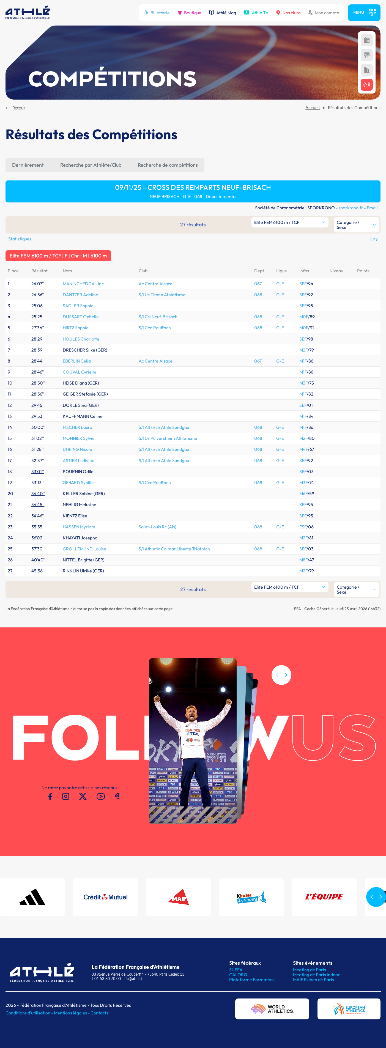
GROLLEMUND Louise (84, 549)
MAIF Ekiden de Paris (313, 979)
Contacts (99, 1013)
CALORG (238, 974)
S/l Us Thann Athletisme (162, 294)
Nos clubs (288, 12)
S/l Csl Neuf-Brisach (158, 316)
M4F (303, 449)
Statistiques (19, 238)
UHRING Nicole (77, 449)
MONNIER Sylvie (79, 438)
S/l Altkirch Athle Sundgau (164, 427)
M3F (303, 383)
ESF (302, 527)
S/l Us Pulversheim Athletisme (168, 438)
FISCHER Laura (77, 427)
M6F (303, 493)
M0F (303, 316)
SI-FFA (235, 969)
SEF (302, 283)
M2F (303, 350)
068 (258, 294)
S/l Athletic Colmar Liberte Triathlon (174, 549)
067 (258, 283)
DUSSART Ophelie (81, 316)
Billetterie (156, 12)
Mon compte (323, 12)
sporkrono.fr (350, 207)
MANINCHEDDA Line (83, 283)
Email (372, 207)
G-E (280, 283)
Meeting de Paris (309, 969)
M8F (303, 560)
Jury (373, 238)
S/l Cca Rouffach (155, 327)
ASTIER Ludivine (78, 460)
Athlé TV (256, 12)
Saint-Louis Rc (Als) (157, 527)
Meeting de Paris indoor (316, 974)
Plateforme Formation (251, 979)
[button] (286, 685)
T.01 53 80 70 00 (106, 978)
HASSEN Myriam (79, 527)
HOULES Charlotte (81, 339)
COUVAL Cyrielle (79, 372)
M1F (303, 361)
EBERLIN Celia (77, 361)
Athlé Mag (222, 12)
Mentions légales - (72, 1013)
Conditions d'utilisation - (30, 1013)
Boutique (189, 12)
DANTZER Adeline (80, 294)
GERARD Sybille (78, 482)
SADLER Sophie (78, 305)
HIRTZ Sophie (76, 327)
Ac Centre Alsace (156, 283)
